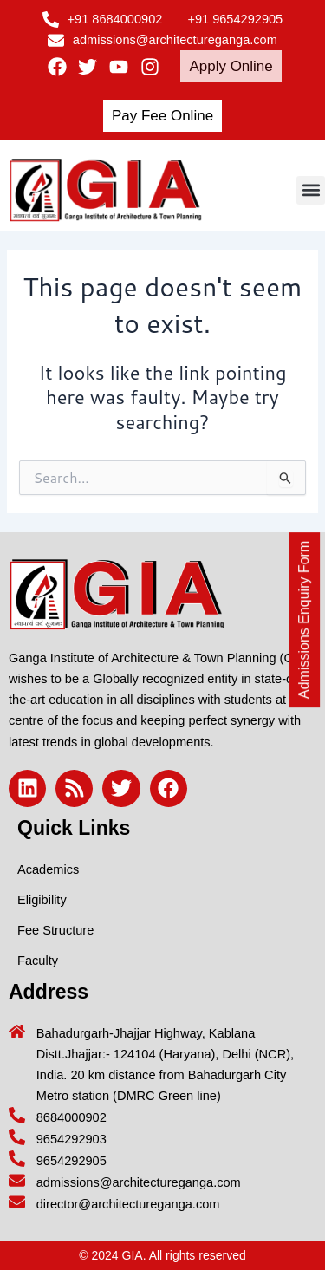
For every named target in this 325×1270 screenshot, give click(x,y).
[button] (310, 190)
